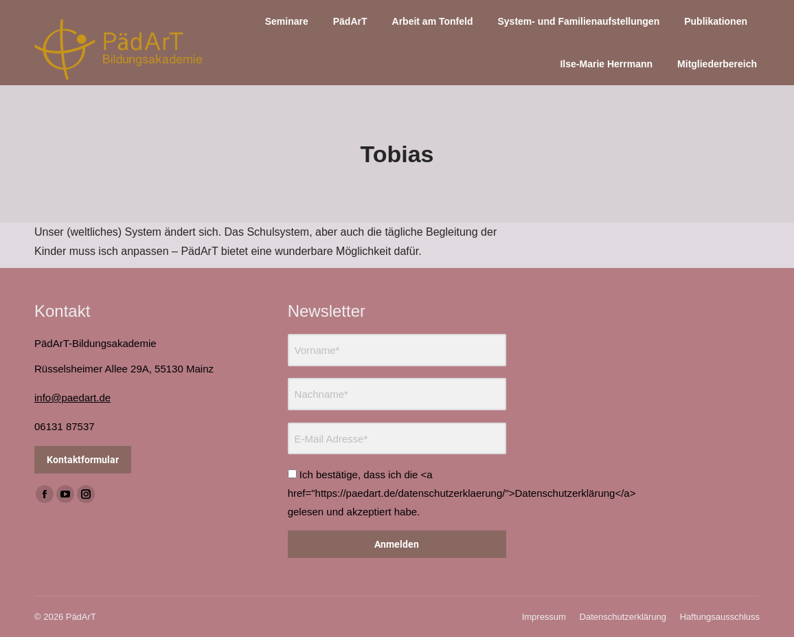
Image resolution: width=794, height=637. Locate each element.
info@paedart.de (72, 397)
